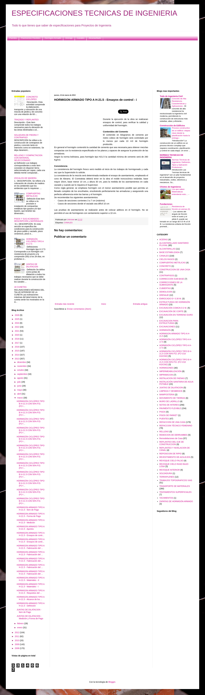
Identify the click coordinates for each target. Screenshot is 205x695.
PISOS (162, 412)
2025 (17, 319)
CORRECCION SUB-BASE (171, 279)
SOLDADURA (165, 473)
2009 (17, 644)
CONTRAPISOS (166, 275)
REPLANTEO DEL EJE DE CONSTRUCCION (171, 443)
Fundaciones (166, 204)
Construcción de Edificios (172, 125)
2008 (17, 648)
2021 (17, 331)
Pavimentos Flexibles (30, 38)
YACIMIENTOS (166, 498)
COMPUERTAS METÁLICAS (172, 262)
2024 (17, 323)
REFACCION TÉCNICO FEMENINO (175, 425)
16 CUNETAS (20, 287)
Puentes (13, 38)
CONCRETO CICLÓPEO (32, 98)
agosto (20, 378)
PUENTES (164, 418)
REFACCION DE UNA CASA (172, 422)
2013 (17, 359)
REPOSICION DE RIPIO (170, 453)
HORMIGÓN (165, 330)
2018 (17, 339)
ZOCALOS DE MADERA (25, 178)
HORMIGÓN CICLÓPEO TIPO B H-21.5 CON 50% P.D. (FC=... (30, 403)
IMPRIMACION (166, 375)
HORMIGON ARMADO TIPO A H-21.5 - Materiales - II (30, 579)
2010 (17, 640)
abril (19, 394)
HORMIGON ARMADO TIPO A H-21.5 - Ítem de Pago (30, 508)
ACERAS (163, 239)
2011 (17, 636)
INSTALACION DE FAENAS (172, 378)
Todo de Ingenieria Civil (171, 96)
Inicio (103, 304)
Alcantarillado (95, 38)
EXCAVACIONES (167, 326)
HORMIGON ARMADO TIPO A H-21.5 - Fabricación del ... (30, 546)
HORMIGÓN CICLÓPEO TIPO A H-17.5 (35, 241)
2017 (17, 343)
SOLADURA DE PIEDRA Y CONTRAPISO (26, 136)
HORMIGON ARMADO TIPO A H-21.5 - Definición (30, 604)
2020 (17, 335)
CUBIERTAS (165, 288)
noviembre (22, 366)
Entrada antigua (140, 304)
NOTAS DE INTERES (169, 405)
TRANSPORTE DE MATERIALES (174, 486)
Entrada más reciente (64, 304)
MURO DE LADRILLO (169, 401)
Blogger (111, 682)
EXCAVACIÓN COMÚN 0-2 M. (173, 308)
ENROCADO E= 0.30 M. (170, 298)
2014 (17, 355)
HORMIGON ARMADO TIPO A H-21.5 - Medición (30, 521)
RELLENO (164, 431)
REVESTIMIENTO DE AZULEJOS (174, 457)
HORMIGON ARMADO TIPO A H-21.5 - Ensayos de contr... (30, 534)
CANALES (68, 223)
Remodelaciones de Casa (171, 438)
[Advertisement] (99, 65)
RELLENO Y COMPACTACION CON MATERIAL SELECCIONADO (28, 157)
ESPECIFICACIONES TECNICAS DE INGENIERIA (94, 13)
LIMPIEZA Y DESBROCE (170, 391)
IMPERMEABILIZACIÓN (170, 371)
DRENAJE (164, 295)
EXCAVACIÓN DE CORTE (171, 311)
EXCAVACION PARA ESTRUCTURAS (168, 322)
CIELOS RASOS (167, 259)
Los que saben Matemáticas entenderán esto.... (180, 191)
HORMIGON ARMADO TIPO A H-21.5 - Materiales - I (30, 585)
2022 (17, 327)
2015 (17, 351)
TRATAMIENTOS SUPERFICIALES (175, 492)
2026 (17, 315)
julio (19, 382)
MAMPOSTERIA (166, 394)
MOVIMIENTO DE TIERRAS (172, 398)
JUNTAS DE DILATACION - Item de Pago (29, 610)
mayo (20, 390)
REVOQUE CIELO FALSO (171, 460)
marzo (20, 398)
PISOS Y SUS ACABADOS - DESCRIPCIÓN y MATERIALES (28, 220)
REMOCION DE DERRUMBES (173, 435)
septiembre (22, 374)
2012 (17, 632)
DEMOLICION (165, 292)
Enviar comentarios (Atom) (79, 309)
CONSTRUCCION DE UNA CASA (174, 269)
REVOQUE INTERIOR (169, 470)
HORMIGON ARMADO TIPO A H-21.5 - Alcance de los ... (30, 598)
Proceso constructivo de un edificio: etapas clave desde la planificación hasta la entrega (181, 133)
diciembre (22, 362)
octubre (21, 370)
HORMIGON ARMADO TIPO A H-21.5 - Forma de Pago (30, 515)
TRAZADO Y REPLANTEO (26, 119)
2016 (17, 347)
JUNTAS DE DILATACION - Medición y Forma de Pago (30, 617)
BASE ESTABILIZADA (169, 252)
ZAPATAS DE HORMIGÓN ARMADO (176, 501)
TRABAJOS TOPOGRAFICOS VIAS (175, 480)
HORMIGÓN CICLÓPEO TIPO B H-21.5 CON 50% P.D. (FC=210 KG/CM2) (175, 353)
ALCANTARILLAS (167, 249)
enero (20, 627)
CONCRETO (165, 266)
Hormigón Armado (53, 38)
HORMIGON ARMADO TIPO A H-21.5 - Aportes (30, 527)
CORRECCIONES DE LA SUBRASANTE (170, 283)
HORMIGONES (166, 368)
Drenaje (68, 38)
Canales (80, 38)
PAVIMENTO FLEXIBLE (170, 408)
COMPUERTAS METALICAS (33, 194)
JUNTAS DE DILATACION (32, 265)
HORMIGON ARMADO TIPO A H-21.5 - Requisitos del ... (30, 591)
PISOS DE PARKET (168, 415)
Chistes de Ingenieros (170, 187)
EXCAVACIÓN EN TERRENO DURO (176, 315)
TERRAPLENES (166, 477)
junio (19, 386)
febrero (20, 623)
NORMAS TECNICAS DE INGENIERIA (171, 156)
